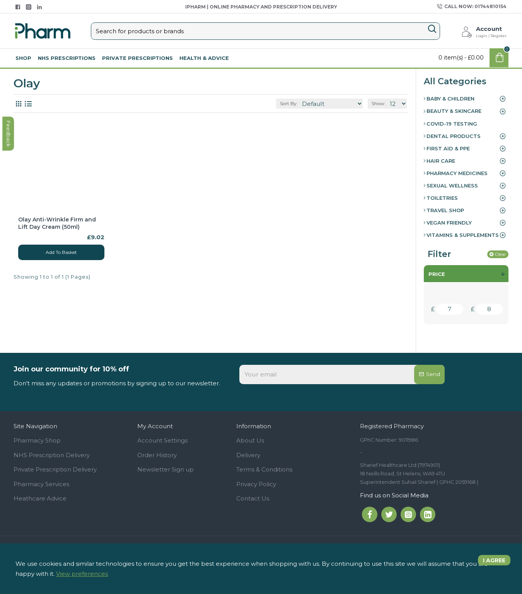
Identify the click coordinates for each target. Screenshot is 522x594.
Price (436, 274)
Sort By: (305, 103)
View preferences (82, 573)
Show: (381, 103)
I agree (491, 563)
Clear (500, 254)
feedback (9, 246)
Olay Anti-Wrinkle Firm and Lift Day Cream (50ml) (57, 223)
